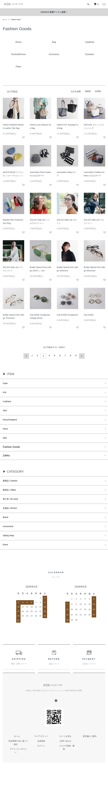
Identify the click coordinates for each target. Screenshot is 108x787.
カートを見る (65, 749)
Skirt (5, 443)
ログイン (41, 759)
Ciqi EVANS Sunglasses (67, 315)
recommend (9, 537)
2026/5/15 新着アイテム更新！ (54, 12)
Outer (6, 382)
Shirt (5, 413)
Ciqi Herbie (89, 315)
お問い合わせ (65, 754)
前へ (27, 355)
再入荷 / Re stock (12, 507)
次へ (80, 355)
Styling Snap (10, 547)
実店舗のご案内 (89, 749)
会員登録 (41, 754)
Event (6, 557)
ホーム (5, 19)
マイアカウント (41, 749)
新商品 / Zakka (11, 496)
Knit (5, 392)
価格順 (88, 91)
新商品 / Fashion (12, 487)
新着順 (98, 91)
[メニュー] (104, 4)
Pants (6, 433)
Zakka (6, 461)
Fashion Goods (17, 19)
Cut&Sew (8, 402)
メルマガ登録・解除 (65, 759)
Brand (6, 527)
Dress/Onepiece (12, 423)
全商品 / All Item (12, 517)
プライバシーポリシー (17, 762)
